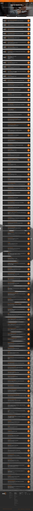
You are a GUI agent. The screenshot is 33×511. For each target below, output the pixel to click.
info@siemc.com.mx (14, 392)
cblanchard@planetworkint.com (16, 320)
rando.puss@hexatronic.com (15, 165)
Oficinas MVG (12, 11)
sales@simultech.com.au (15, 382)
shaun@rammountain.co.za (15, 344)
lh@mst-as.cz (14, 305)
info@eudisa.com (14, 270)
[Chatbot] (28, 3)
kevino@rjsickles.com (15, 126)
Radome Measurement (15, 499)
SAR (14, 504)
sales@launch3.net (14, 136)
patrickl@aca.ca (14, 146)
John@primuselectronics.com (15, 131)
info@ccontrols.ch (14, 229)
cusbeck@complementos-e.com (16, 224)
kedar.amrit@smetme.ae (15, 467)
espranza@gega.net (14, 265)
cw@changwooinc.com (15, 219)
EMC (14, 498)
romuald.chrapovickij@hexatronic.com (16, 175)
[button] (30, 3)
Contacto (10, 494)
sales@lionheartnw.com (15, 141)
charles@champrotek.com (15, 214)
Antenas (15, 497)
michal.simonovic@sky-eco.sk (15, 461)
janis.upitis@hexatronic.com (15, 170)
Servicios (15, 505)
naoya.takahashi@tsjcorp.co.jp (16, 418)
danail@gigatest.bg (14, 275)
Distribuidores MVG (20, 11)
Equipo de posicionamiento (16, 503)
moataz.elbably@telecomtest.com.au (16, 451)
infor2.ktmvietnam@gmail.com (16, 488)
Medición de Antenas (15, 494)
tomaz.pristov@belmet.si (15, 180)
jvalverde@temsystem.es (15, 423)
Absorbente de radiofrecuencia (16, 500)
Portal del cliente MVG (21, 494)
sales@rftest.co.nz (14, 359)
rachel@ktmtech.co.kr (15, 290)
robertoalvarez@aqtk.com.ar (15, 156)
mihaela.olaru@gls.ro (14, 284)
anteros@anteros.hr (14, 151)
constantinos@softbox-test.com (16, 401)
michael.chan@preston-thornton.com (16, 456)
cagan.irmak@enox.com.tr (15, 315)
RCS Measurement (15, 496)
